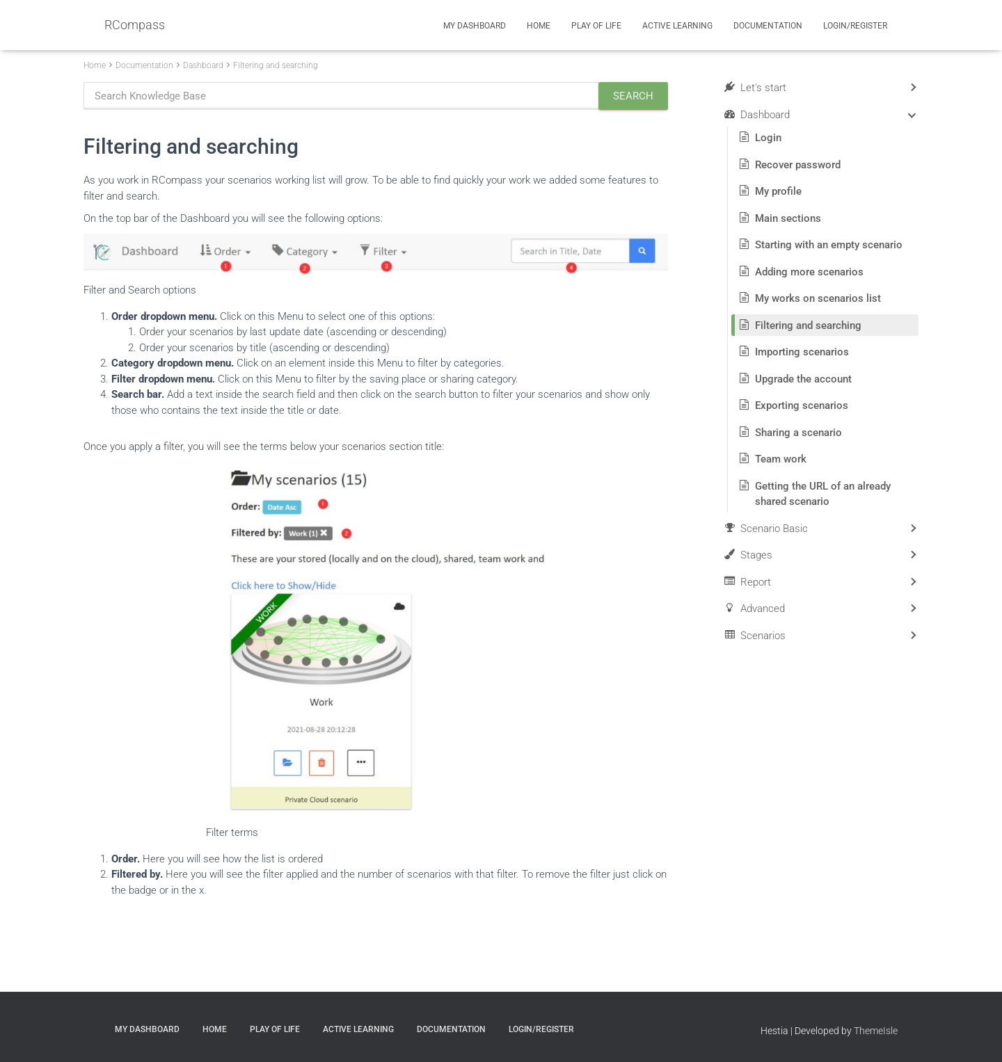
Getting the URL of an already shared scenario (823, 494)
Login (768, 137)
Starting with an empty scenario (828, 245)
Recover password (798, 165)
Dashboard (203, 65)
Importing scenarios (802, 352)
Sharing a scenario (798, 432)
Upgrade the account (803, 379)
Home (538, 26)
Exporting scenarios (801, 405)
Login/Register (855, 26)
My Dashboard (474, 26)
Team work (780, 459)
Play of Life (596, 26)
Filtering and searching (275, 65)
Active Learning (677, 26)
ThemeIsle (876, 1030)
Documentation (767, 26)
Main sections (788, 218)
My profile (778, 191)
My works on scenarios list (818, 298)
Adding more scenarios (809, 272)
